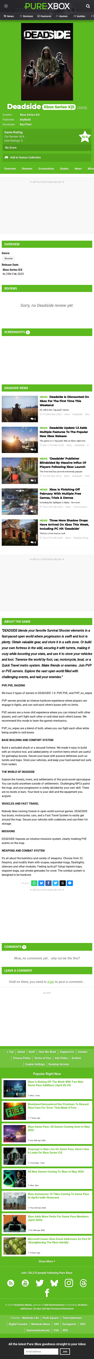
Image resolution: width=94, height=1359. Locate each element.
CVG (56, 1330)
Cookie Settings (35, 1064)
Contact (82, 1052)
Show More (47, 1261)
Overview (10, 168)
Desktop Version (59, 1064)
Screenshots (46, 168)
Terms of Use (42, 1058)
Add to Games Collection (22, 157)
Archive (76, 1058)
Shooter (8, 258)
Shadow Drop (81, 537)
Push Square (51, 1318)
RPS (65, 1330)
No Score (11, 147)
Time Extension (72, 1318)
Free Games (80, 507)
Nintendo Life (30, 1318)
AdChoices (26, 1308)
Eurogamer (69, 1324)
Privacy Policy (21, 1058)
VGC (83, 1324)
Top (10, 1052)
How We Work (47, 1052)
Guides (64, 168)
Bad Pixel (26, 124)
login (50, 982)
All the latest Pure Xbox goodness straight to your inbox (47, 1344)
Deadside (41, 106)
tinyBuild (25, 119)
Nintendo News (40, 1324)
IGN (56, 1324)
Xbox (67, 414)
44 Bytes (82, 1305)
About (21, 1052)
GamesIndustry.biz (38, 1330)
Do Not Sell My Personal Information (54, 1308)
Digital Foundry (18, 1324)
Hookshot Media (23, 1305)
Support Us (67, 1052)
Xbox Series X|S (30, 114)
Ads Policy (61, 1058)
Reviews (27, 168)
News (78, 168)
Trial (87, 476)
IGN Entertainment (54, 1305)
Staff (32, 1052)
